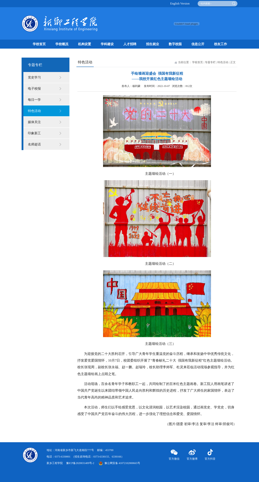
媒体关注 (34, 122)
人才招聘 (129, 44)
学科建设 (107, 44)
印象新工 (34, 133)
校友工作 (220, 44)
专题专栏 (210, 62)
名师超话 (34, 144)
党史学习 (34, 77)
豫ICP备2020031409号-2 (80, 463)
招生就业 (152, 44)
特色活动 (34, 111)
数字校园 (175, 44)
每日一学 (34, 100)
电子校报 (34, 88)
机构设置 (84, 44)
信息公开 (197, 44)
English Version (180, 3)
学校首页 (39, 44)
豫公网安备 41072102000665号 (118, 463)
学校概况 (61, 44)
